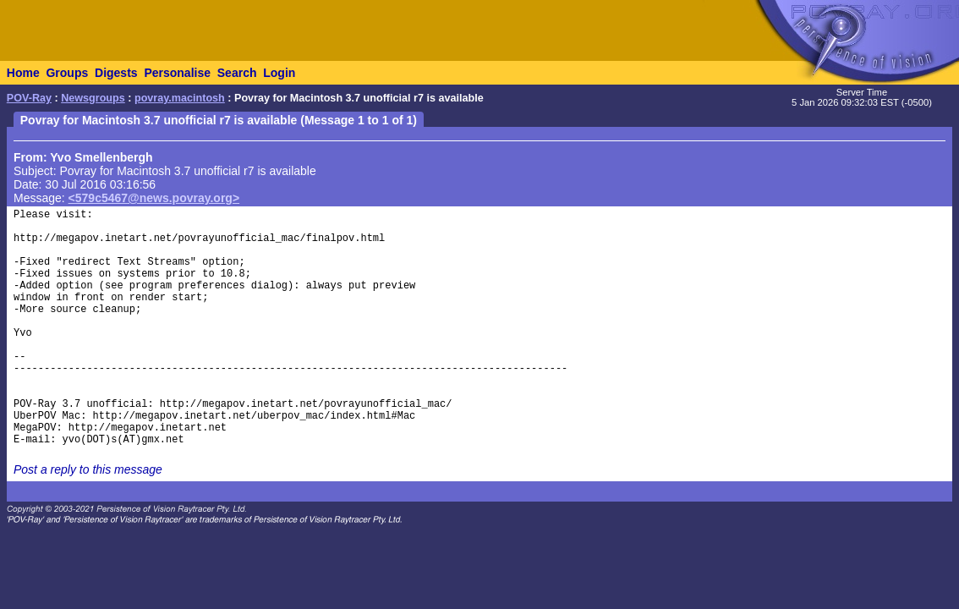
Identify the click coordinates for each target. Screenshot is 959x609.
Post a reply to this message (88, 469)
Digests (116, 73)
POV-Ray (29, 98)
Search (237, 73)
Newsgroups (93, 98)
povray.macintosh (179, 98)
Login (279, 73)
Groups (67, 73)
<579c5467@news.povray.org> (154, 198)
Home (23, 73)
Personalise (177, 73)
